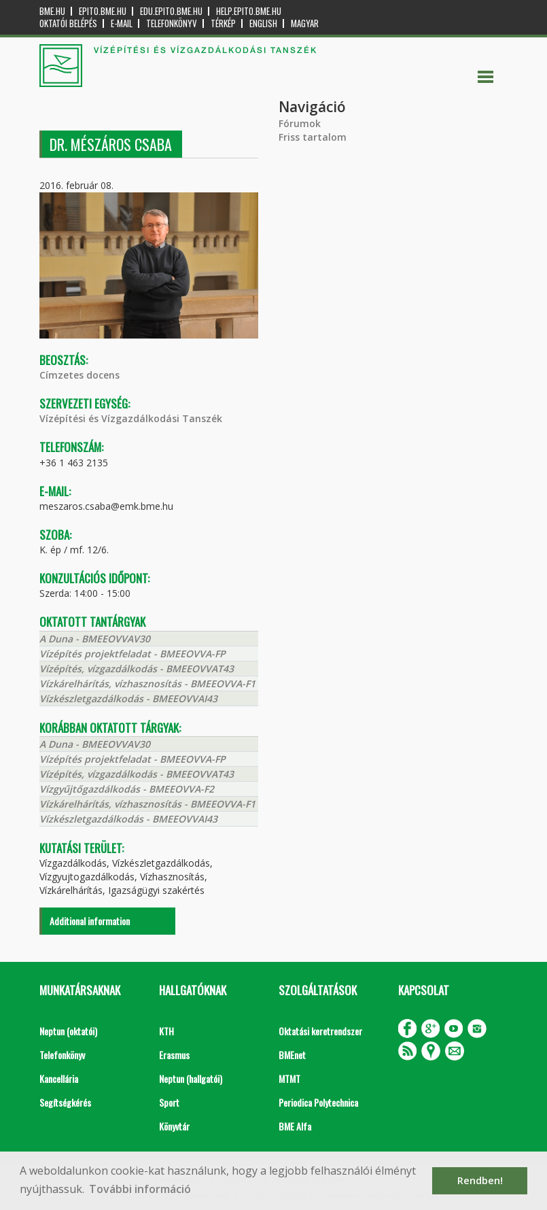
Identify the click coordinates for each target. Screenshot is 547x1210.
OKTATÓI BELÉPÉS (68, 23)
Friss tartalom (313, 137)
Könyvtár (174, 1126)
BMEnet (292, 1055)
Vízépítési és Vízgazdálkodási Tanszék (130, 418)
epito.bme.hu (102, 11)
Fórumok (300, 123)
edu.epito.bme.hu (171, 11)
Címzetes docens (79, 374)
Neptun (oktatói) (68, 1031)
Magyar (305, 23)
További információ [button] (140, 1188)
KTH (166, 1031)
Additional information (90, 921)
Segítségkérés (65, 1102)
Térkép (223, 23)
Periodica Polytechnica (318, 1102)
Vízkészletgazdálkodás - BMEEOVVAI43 (128, 698)
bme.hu (52, 11)
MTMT (289, 1078)
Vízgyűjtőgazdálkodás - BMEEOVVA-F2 (126, 788)
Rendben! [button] (480, 1180)
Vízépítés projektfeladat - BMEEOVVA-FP (132, 653)
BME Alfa (295, 1126)
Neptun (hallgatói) (190, 1078)
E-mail (122, 23)
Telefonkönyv (171, 23)
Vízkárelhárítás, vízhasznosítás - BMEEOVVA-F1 (147, 683)
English (263, 23)
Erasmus (174, 1055)
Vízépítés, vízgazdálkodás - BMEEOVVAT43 (136, 668)
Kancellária (58, 1078)
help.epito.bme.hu (248, 11)
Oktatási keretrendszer (320, 1031)
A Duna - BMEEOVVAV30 (94, 638)
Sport (169, 1102)
